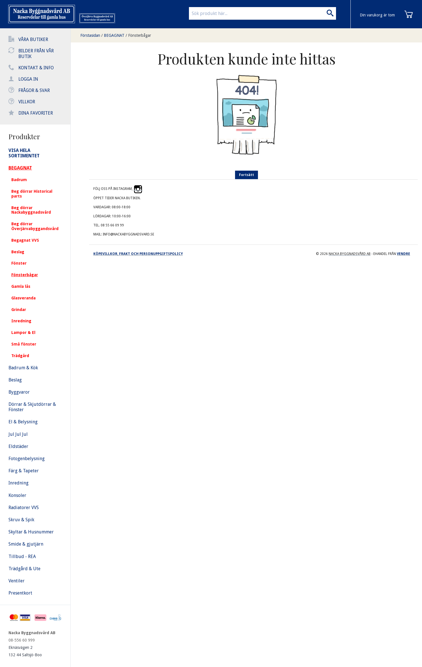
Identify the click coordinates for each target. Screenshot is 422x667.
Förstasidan (90, 35)
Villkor (26, 101)
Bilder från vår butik (36, 53)
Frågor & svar (34, 90)
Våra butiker (33, 39)
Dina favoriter (35, 113)
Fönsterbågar (139, 35)
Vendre (403, 254)
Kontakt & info (36, 67)
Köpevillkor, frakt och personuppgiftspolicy (138, 254)
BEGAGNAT (114, 35)
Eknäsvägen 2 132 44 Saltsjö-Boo (25, 651)
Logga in (28, 79)
